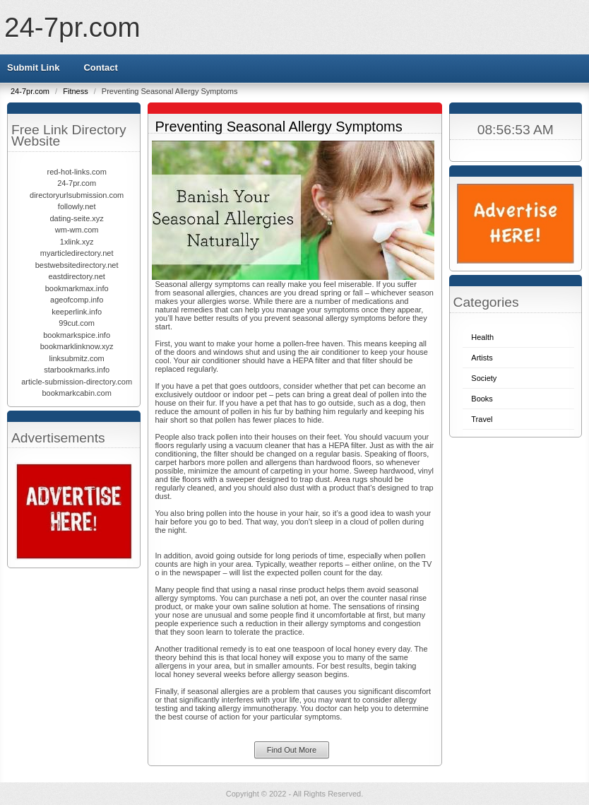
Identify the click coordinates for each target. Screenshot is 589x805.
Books (482, 398)
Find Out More (291, 750)
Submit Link (33, 67)
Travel (481, 419)
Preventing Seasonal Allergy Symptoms (279, 126)
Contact (100, 67)
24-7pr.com (72, 27)
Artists (482, 357)
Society (483, 378)
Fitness (76, 91)
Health (482, 337)
